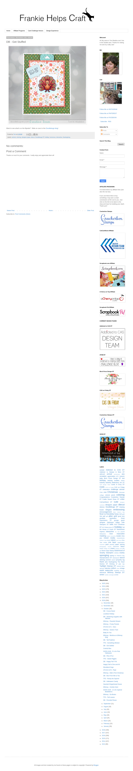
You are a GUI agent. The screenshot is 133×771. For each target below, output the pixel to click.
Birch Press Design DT (112, 478)
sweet (113, 560)
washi (102, 570)
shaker (112, 548)
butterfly (102, 482)
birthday (103, 480)
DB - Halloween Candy (110, 681)
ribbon (123, 546)
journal (123, 531)
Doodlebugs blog (52, 128)
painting (112, 544)
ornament (102, 544)
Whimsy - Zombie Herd (110, 687)
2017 (104, 733)
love (111, 534)
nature (113, 540)
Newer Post (10, 210)
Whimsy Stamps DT (116, 572)
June (105, 712)
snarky (122, 553)
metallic (118, 536)
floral (101, 514)
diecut (33, 137)
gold (115, 516)
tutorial (119, 566)
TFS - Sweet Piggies (109, 659)
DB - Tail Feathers (109, 640)
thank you (104, 562)
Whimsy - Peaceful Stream (111, 621)
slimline (116, 553)
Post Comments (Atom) (22, 214)
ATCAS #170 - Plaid (109, 670)
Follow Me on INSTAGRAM (108, 109)
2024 (104, 586)
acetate (102, 470)
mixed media (109, 538)
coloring (18, 137)
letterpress (103, 534)
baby (101, 478)
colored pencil (110, 495)
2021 (104, 595)
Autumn (122, 476)
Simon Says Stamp (108, 550)
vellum (113, 568)
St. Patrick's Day (120, 555)
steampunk (116, 558)
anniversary (117, 474)
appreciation (111, 476)
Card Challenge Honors (35, 31)
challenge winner (118, 489)
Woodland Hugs (108, 667)
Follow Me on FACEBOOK (108, 117)
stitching (102, 560)
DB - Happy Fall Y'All (110, 661)
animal (14, 137)
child (105, 492)
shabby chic (107, 548)
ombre (105, 542)
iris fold (117, 531)
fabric (114, 512)
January (106, 726)
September (107, 704)
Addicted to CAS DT (115, 470)
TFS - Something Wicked (111, 643)
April (105, 718)
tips (123, 564)
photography (103, 546)
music (108, 540)
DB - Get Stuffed (108, 646)
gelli (123, 514)
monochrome (121, 538)
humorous (52, 137)
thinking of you (115, 564)
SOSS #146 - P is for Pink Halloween (111, 652)
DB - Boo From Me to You (111, 676)
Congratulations (105, 497)
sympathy (119, 560)
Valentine (108, 568)
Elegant (108, 510)
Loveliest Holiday (108, 614)
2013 (104, 744)
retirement (116, 546)
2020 (104, 597)
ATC (117, 476)
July (105, 709)
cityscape (122, 492)
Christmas (112, 492)
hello (111, 524)
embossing (119, 509)
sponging (104, 555)
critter (122, 499)
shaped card (118, 548)
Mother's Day (103, 540)
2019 (104, 600)
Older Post (90, 210)
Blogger (96, 765)
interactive (59, 137)
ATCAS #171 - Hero (109, 627)
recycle (109, 546)
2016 (104, 735)
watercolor (109, 570)
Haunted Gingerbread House (112, 684)
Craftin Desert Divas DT (110, 499)
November (107, 606)
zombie (116, 574)
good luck (121, 516)
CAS (102, 487)
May (105, 715)
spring (112, 555)
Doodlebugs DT (39, 137)
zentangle (111, 574)
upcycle (102, 568)
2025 (104, 583)
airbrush (102, 474)
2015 (104, 738)
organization (121, 542)
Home (8, 31)
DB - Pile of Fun (108, 656)
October (106, 608)
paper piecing (120, 544)
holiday (47, 137)
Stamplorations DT (106, 558)
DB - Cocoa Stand (109, 611)
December (107, 603)
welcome (122, 570)
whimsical (103, 572)
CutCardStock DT (106, 502)
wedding (116, 570)
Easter (102, 510)
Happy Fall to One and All (111, 664)
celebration (106, 489)
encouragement (106, 512)
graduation (113, 518)
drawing (122, 507)
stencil (122, 558)
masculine (121, 534)
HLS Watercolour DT (108, 527)
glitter (111, 516)
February (107, 723)
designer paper (26, 137)
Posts (103, 130)
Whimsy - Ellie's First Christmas (113, 673)
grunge (116, 520)
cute (116, 502)
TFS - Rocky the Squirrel (111, 678)
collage (102, 495)
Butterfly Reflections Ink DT (115, 482)
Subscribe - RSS (105, 121)
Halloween (110, 522)
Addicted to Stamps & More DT (112, 472)
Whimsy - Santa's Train (110, 630)
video (118, 568)
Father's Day (121, 512)
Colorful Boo (107, 648)
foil (105, 514)
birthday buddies (113, 480)
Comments (105, 134)
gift (107, 516)
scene (101, 548)
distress (102, 507)
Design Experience (52, 31)
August (106, 706)
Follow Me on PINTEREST (108, 113)
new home (119, 540)
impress (102, 531)
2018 (104, 730)
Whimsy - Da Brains (109, 694)
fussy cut (118, 514)
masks (108, 536)
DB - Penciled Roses (110, 700)
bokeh (123, 480)
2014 (104, 741)
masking (103, 536)
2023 (104, 589)
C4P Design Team (105, 484)
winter (102, 575)
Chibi (101, 492)
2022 (104, 592)
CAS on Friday (109, 487)
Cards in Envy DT (118, 484)
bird (123, 478)
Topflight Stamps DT (108, 566)
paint (107, 544)
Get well (102, 516)
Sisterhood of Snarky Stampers (112, 552)
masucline (113, 536)
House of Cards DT (109, 529)
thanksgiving (66, 137)
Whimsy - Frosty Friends (111, 624)
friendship (110, 514)
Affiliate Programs (19, 31)
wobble (106, 574)
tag (123, 560)
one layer (112, 542)
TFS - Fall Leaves (109, 697)
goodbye (102, 518)
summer (108, 560)
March (106, 721)
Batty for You (107, 632)
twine (123, 566)
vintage (122, 568)
